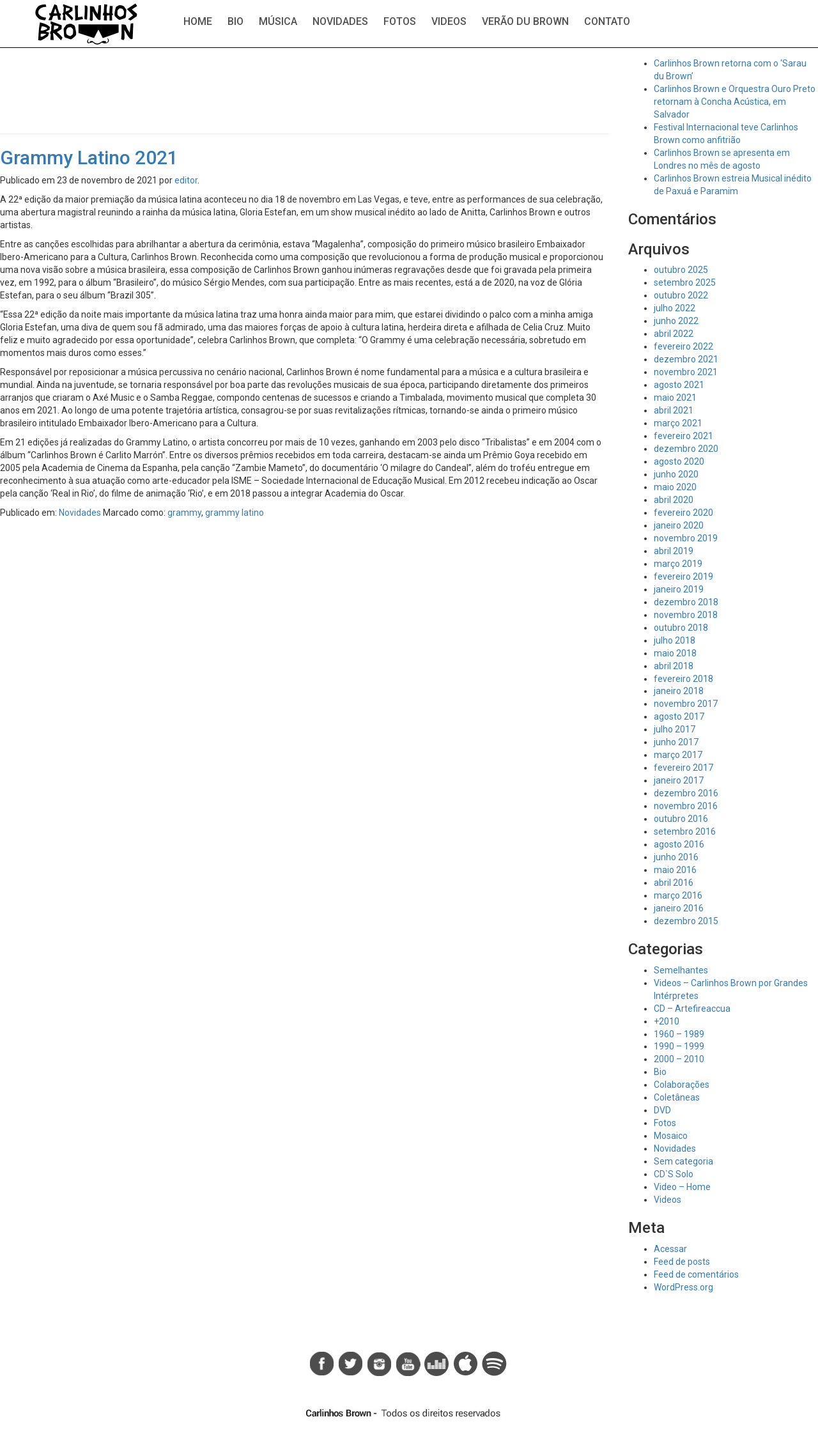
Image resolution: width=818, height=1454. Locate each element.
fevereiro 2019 (683, 576)
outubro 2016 (681, 819)
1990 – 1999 (679, 1046)
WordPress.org (683, 1287)
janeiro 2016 (679, 908)
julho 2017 (674, 729)
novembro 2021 (686, 372)
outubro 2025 (681, 270)
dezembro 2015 (686, 921)
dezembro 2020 (686, 449)
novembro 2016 (686, 806)
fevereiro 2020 (683, 512)
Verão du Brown (525, 21)
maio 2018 (675, 653)
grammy (184, 512)
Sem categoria (683, 1161)
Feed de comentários (696, 1274)
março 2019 (678, 564)
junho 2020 (676, 474)
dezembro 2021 (686, 359)
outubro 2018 (681, 628)
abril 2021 (673, 410)
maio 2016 (675, 870)
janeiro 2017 (679, 780)
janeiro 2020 (679, 525)
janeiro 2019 (679, 589)
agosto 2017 (679, 716)
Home (197, 21)
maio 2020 (675, 487)
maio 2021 (675, 397)
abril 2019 (673, 551)
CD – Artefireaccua (692, 1008)
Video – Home (682, 1187)
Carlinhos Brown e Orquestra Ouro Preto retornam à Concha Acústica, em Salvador (734, 102)
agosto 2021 (679, 385)
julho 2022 (674, 308)
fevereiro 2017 (683, 767)
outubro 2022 (681, 295)
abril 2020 (673, 500)
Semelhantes (681, 970)
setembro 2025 (685, 282)
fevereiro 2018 (683, 679)
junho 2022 (676, 321)
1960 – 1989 (679, 1034)
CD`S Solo (673, 1174)
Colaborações (681, 1084)
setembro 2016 (685, 831)
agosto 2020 (679, 461)
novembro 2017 (686, 704)
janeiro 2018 (679, 691)
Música (278, 21)
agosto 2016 (679, 844)
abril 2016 (673, 883)
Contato (607, 21)
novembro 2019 (686, 538)
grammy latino (234, 512)
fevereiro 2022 (683, 346)
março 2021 (678, 423)
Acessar (670, 1249)
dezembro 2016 (686, 793)
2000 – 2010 (679, 1059)
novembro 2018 (686, 615)
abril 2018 (673, 666)
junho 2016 (676, 857)
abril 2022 (673, 334)
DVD (662, 1110)
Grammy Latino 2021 (89, 157)
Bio (235, 21)
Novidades (340, 21)
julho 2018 (674, 640)
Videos (449, 21)
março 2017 (678, 755)
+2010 (666, 1021)
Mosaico (671, 1136)
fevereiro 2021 (683, 436)
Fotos (399, 21)
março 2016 (678, 895)
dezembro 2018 (686, 602)
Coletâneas (677, 1097)
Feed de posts (682, 1262)
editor (185, 180)
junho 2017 (676, 742)
